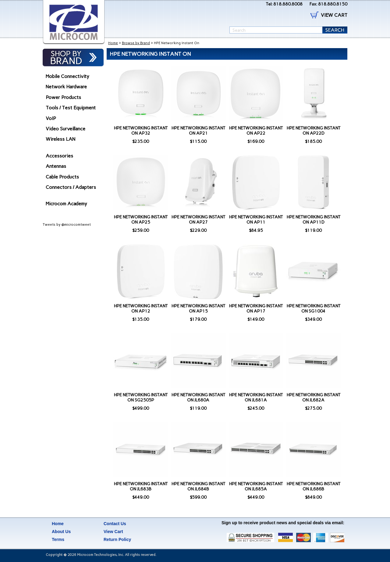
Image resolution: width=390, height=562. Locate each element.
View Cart (113, 531)
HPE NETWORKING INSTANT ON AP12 (141, 308)
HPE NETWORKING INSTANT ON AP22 (256, 130)
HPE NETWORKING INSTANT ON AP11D (313, 219)
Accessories (59, 156)
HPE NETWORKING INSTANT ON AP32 (141, 130)
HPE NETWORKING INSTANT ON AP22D (313, 130)
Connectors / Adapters (71, 187)
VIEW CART (334, 15)
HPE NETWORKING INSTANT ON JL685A (256, 486)
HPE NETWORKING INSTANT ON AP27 (198, 219)
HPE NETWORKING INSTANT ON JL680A (198, 397)
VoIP (51, 118)
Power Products (63, 97)
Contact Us (115, 523)
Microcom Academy (66, 204)
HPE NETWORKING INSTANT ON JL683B (141, 486)
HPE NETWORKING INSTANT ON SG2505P (141, 397)
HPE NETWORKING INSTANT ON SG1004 (313, 308)
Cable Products (62, 177)
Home (113, 43)
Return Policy (117, 539)
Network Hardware (66, 87)
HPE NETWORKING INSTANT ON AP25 (141, 219)
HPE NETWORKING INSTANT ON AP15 (198, 308)
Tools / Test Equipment (71, 108)
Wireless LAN (60, 139)
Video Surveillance (65, 129)
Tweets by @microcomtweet (67, 224)
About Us (61, 531)
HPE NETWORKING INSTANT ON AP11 (256, 219)
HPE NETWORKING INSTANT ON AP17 (256, 308)
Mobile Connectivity (67, 76)
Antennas (56, 166)
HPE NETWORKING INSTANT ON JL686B (313, 486)
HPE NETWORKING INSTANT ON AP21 (198, 130)
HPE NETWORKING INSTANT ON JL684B (198, 486)
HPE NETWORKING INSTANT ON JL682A (313, 397)
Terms (58, 539)
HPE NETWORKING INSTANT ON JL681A (256, 397)
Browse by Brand (136, 43)
